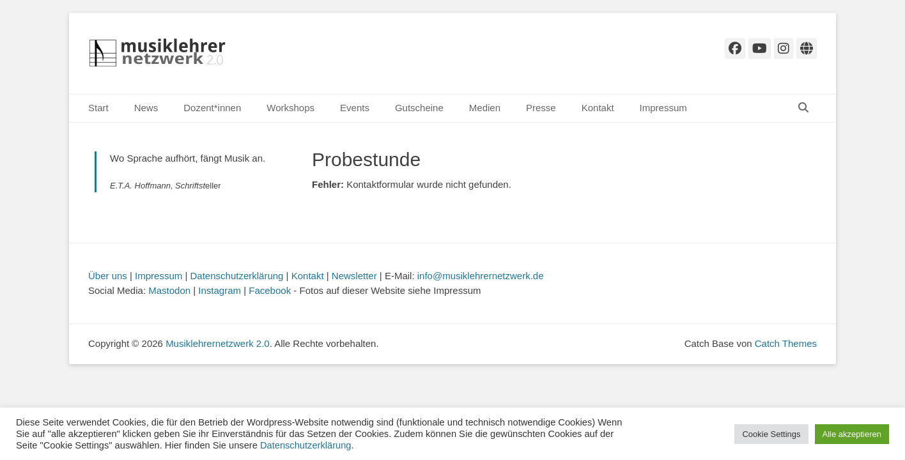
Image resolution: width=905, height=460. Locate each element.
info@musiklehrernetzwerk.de (480, 275)
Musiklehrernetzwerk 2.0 (218, 343)
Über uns (107, 275)
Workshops (290, 107)
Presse (541, 107)
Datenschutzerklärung (237, 275)
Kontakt (598, 107)
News (146, 107)
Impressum (663, 107)
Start (98, 107)
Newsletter (354, 275)
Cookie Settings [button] (771, 434)
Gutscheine (419, 107)
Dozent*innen (212, 107)
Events (354, 107)
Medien (484, 107)
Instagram (219, 290)
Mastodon (169, 290)
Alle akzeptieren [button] (852, 434)
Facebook (270, 290)
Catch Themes (786, 343)
